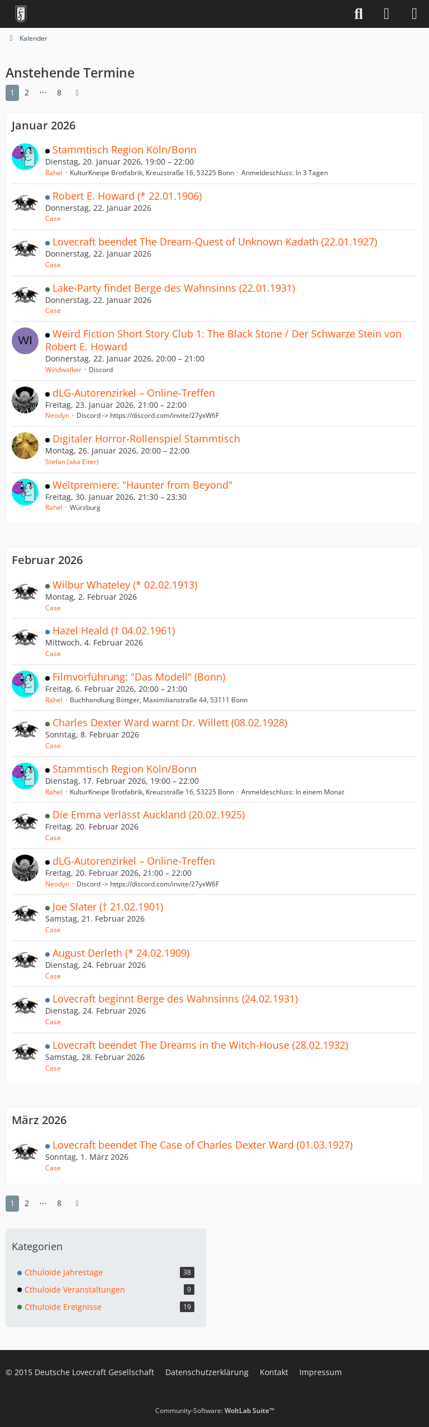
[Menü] (414, 14)
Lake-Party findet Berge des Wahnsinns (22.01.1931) (174, 288)
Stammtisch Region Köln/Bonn (125, 149)
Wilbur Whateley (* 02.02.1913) (125, 584)
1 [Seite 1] (12, 92)
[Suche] (358, 14)
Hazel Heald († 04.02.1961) (114, 630)
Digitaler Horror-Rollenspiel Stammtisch (146, 438)
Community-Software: (214, 1410)
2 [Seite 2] (27, 92)
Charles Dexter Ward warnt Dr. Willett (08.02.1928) (170, 722)
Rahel (54, 172)
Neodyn (57, 415)
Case (53, 218)
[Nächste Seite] (77, 93)
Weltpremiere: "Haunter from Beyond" (142, 484)
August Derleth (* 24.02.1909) (121, 953)
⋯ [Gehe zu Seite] (43, 92)
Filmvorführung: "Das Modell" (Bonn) (139, 676)
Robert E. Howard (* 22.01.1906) (127, 196)
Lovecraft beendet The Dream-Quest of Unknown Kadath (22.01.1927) (215, 241)
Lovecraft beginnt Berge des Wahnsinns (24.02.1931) (175, 998)
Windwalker (63, 369)
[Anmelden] (386, 14)
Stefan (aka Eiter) (72, 461)
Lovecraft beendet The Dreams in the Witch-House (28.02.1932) (200, 1045)
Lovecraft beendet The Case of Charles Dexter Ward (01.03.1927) (202, 1144)
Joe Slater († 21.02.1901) (108, 906)
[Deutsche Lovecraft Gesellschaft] (21, 14)
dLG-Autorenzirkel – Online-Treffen (134, 392)
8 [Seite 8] (59, 92)
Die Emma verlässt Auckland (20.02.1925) (149, 814)
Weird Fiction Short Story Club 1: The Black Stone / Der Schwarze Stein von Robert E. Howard (223, 340)
